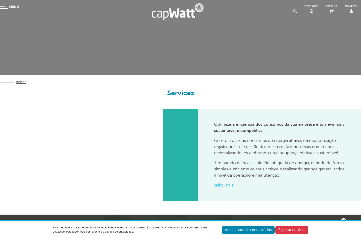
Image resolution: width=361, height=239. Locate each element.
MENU (9, 7)
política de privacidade (119, 231)
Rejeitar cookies (291, 230)
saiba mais (223, 185)
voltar (21, 82)
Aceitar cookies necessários (248, 230)
